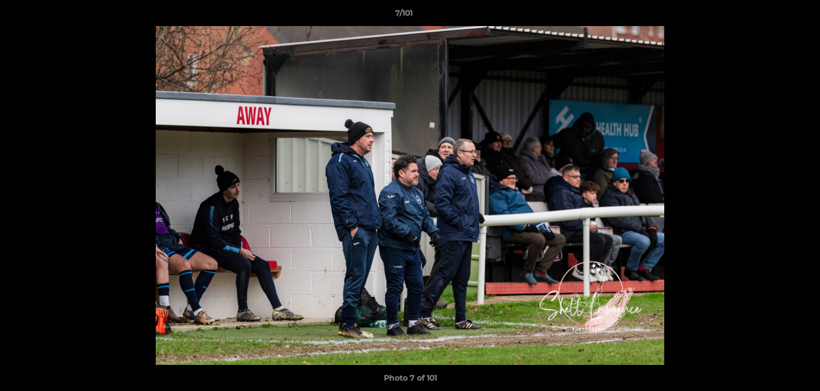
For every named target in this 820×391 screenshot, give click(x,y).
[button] (774, 16)
